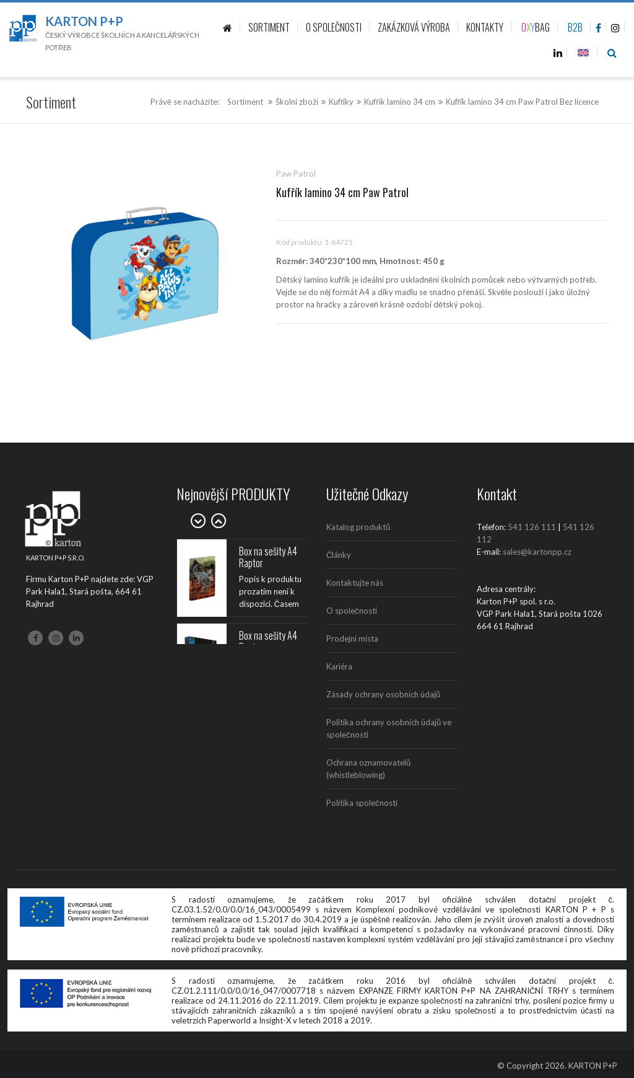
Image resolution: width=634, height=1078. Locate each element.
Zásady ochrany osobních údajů (383, 694)
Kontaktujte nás (354, 583)
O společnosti (351, 611)
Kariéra (339, 666)
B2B (575, 27)
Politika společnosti (361, 803)
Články (338, 555)
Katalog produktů (358, 527)
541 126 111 (532, 527)
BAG (535, 27)
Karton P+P (84, 21)
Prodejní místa (352, 638)
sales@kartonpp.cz (537, 552)
